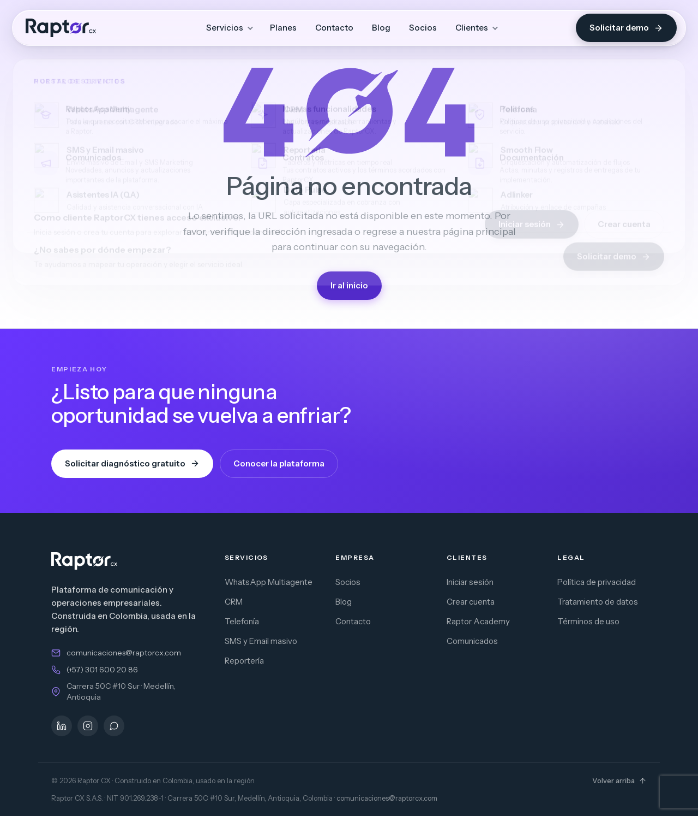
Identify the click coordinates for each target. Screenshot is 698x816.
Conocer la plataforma (278, 463)
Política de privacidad (596, 582)
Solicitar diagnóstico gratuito (132, 463)
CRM (234, 601)
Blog (381, 27)
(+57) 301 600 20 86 (102, 670)
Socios (423, 27)
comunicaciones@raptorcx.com (124, 653)
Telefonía (242, 621)
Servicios (224, 27)
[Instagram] (87, 726)
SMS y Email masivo (261, 641)
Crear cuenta (471, 601)
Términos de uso (588, 621)
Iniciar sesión (470, 582)
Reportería (244, 660)
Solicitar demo (626, 27)
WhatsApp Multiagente (268, 582)
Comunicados (472, 641)
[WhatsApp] (114, 726)
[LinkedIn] (61, 726)
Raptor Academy (478, 621)
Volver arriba (619, 780)
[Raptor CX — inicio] (61, 28)
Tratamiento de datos (597, 601)
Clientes (471, 27)
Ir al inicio (349, 285)
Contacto (334, 27)
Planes (283, 27)
